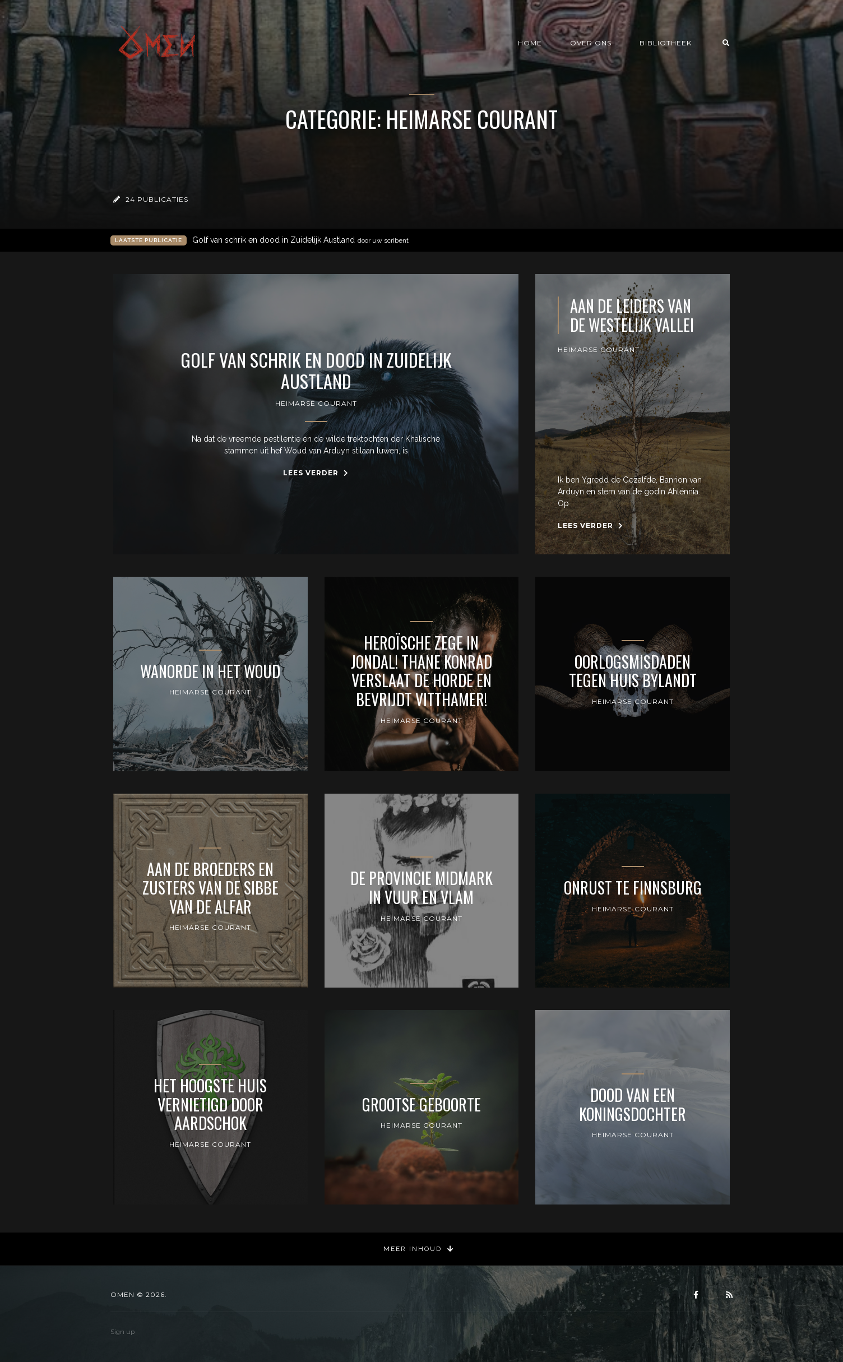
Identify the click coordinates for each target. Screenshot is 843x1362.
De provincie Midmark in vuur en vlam (421, 887)
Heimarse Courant (316, 403)
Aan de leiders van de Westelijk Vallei (632, 315)
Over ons (591, 43)
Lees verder (316, 473)
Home (530, 43)
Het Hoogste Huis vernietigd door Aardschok (210, 1104)
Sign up (122, 1332)
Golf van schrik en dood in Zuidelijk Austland (300, 240)
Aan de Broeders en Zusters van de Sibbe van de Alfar (210, 888)
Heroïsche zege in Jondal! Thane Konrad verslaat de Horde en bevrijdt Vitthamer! (421, 670)
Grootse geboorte (421, 1104)
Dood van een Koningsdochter (632, 1104)
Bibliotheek (666, 43)
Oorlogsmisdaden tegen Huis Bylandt (633, 671)
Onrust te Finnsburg (633, 887)
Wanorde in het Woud (210, 671)
